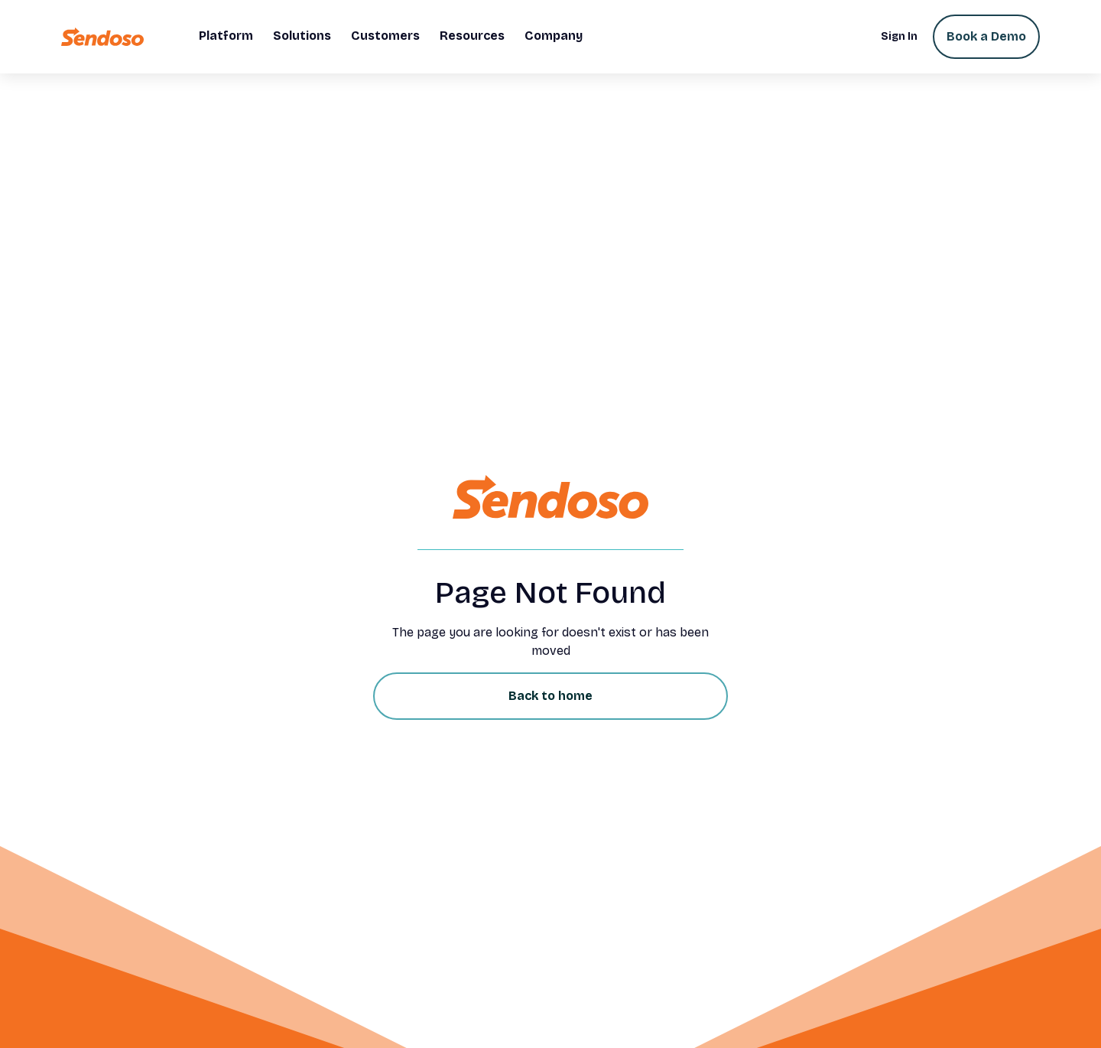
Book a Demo (986, 36)
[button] (226, 36)
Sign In (899, 36)
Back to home (550, 695)
